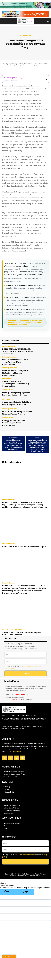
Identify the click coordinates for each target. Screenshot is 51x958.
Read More (17, 751)
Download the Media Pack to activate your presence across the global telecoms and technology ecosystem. (25, 322)
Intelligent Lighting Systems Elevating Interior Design (16, 393)
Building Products (9, 357)
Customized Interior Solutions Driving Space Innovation (16, 403)
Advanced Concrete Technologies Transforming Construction (15, 383)
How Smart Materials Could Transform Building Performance (15, 362)
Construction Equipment (12, 629)
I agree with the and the (23, 667)
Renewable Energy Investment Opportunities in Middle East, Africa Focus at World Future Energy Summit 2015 (13, 444)
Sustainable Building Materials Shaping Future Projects (17, 412)
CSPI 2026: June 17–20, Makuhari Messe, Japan (24, 546)
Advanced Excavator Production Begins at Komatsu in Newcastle (22, 633)
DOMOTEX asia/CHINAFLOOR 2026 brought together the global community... (17, 351)
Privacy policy (10, 668)
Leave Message (12, 700)
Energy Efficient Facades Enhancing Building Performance (13, 422)
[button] (3, 21)
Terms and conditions (28, 666)
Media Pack (19, 695)
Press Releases (25, 35)
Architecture (7, 390)
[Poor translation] (25, 892)
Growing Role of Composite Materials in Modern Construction (15, 372)
